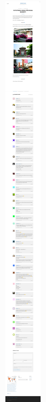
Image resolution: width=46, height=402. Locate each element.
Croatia (8, 387)
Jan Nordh (17, 223)
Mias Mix (17, 308)
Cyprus (14, 385)
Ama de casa (18, 241)
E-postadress (25, 360)
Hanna (17, 328)
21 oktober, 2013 (19, 331)
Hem (7, 397)
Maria (17, 208)
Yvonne (17, 105)
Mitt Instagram (15, 397)
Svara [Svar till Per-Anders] (32, 137)
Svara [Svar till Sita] (32, 191)
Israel (14, 387)
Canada (8, 385)
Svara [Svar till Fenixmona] (32, 269)
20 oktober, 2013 (19, 184)
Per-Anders (17, 134)
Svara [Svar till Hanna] (32, 331)
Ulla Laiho (17, 216)
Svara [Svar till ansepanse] (32, 280)
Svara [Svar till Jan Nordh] (32, 227)
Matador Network (14, 391)
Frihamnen (8, 393)
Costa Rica (12, 385)
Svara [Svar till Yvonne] (32, 109)
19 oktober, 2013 (19, 109)
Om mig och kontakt (11, 397)
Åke (16, 194)
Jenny (17, 140)
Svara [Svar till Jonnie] (32, 184)
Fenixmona (17, 265)
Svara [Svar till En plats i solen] (32, 262)
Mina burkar (18, 299)
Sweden (13, 389)
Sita (16, 187)
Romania (10, 389)
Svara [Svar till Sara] (32, 238)
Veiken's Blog (23, 3)
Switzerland (10, 385)
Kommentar (15, 353)
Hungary (9, 387)
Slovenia (15, 389)
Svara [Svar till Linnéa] (32, 153)
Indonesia (11, 387)
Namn (14, 360)
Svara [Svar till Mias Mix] (32, 312)
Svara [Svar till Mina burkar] (32, 305)
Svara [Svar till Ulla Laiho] (32, 220)
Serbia (11, 389)
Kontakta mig (30, 377)
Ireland (13, 387)
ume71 (17, 334)
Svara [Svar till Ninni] (32, 252)
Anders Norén (10, 400)
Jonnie (17, 180)
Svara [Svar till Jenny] (32, 143)
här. (18, 76)
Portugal (8, 389)
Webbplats (14, 363)
